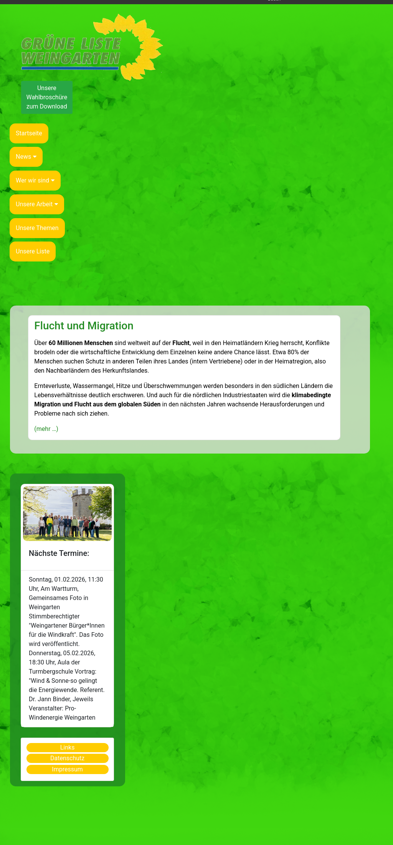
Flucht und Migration (83, 325)
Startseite (29, 133)
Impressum (67, 769)
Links (67, 747)
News (26, 156)
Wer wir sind (35, 180)
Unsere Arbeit (37, 204)
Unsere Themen (37, 228)
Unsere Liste (33, 251)
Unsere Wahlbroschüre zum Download (46, 97)
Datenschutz (67, 758)
